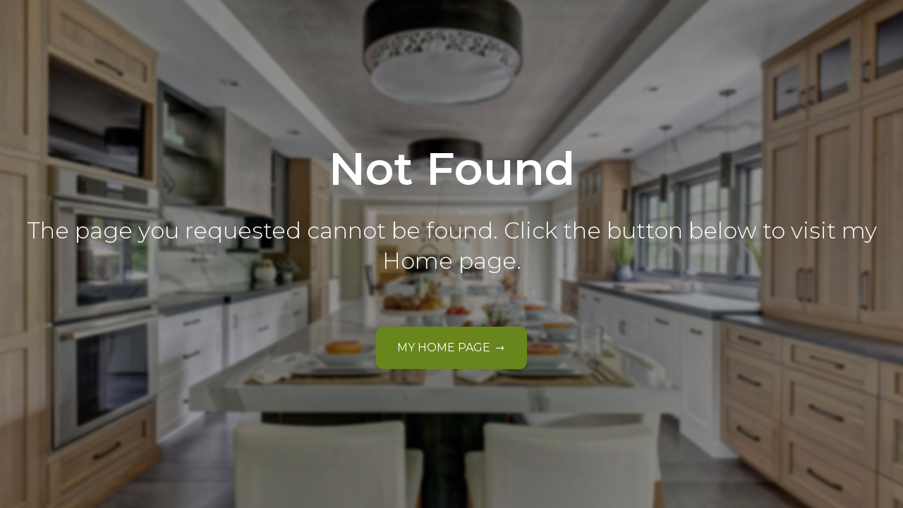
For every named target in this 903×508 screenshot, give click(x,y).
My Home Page (444, 347)
